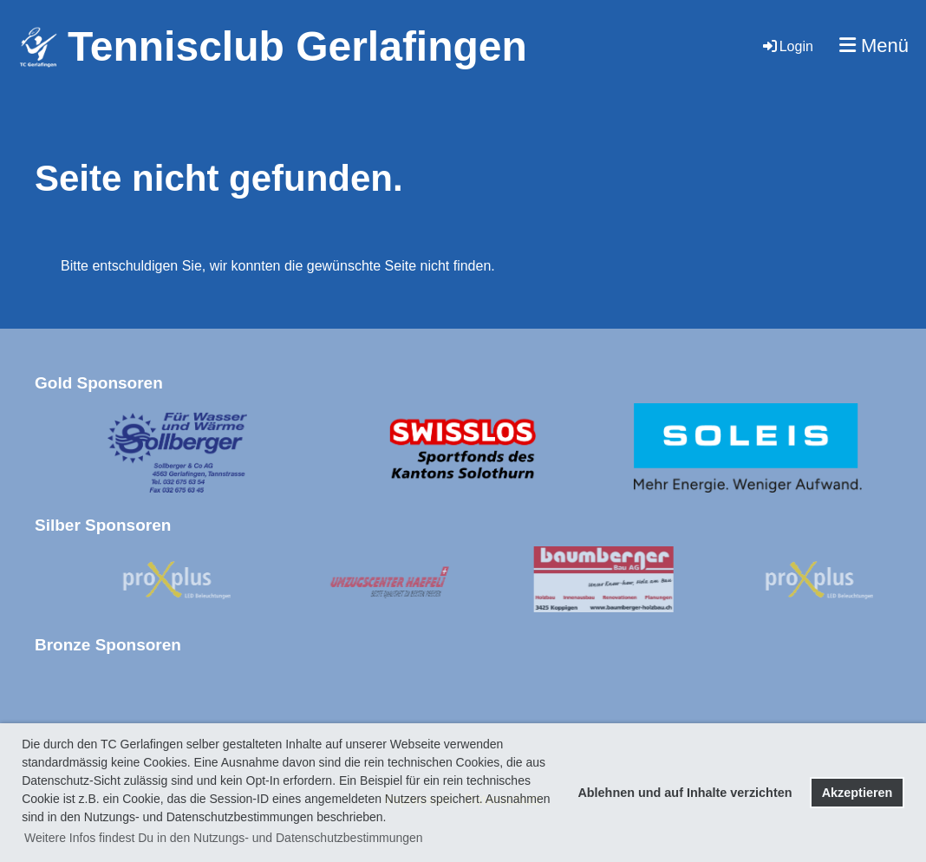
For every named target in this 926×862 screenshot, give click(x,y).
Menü (874, 45)
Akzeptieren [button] (857, 793)
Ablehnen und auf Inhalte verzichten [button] (684, 793)
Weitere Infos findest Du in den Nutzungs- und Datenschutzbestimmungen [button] (223, 838)
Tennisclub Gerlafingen (297, 46)
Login (786, 46)
